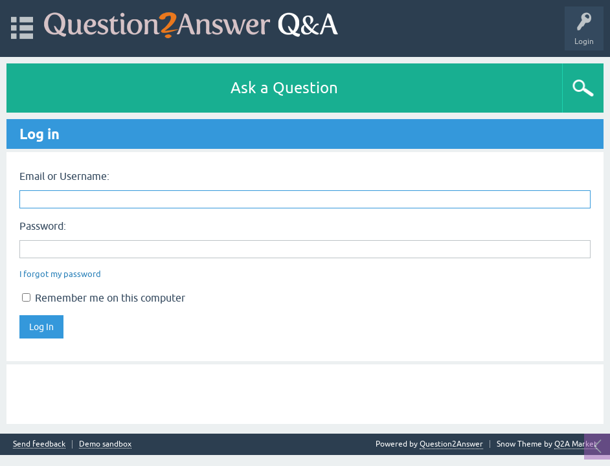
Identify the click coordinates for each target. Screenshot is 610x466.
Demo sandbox (105, 444)
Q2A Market (575, 444)
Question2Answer (451, 444)
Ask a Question (284, 87)
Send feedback (39, 444)
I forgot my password (60, 274)
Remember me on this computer (103, 298)
